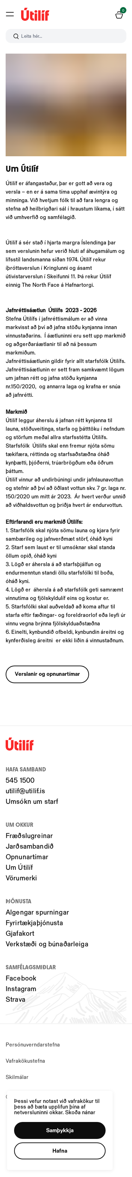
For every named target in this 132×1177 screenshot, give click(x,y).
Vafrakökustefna (25, 1060)
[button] (60, 1130)
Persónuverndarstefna (33, 1044)
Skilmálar (17, 1076)
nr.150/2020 (20, 386)
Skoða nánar (80, 1112)
